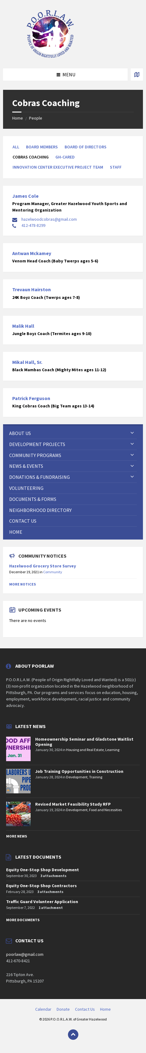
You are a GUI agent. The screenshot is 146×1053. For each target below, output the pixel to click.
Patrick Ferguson (31, 398)
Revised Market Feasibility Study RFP (73, 804)
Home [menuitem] (105, 1009)
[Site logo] (50, 56)
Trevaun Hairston (31, 289)
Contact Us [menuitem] (85, 1009)
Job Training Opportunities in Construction (79, 771)
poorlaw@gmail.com (24, 954)
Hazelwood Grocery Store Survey (42, 566)
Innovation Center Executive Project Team (58, 167)
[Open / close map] (137, 74)
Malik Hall (23, 326)
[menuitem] (73, 433)
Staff (116, 167)
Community (52, 572)
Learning (112, 749)
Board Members (42, 147)
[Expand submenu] (132, 433)
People (35, 118)
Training (95, 777)
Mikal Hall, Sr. (27, 362)
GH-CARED (65, 157)
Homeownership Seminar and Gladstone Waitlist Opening (84, 741)
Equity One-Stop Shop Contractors (41, 885)
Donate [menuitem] (63, 1009)
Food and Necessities (105, 809)
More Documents (22, 920)
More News (16, 836)
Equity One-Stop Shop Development (42, 869)
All (16, 147)
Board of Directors (86, 147)
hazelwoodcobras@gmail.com (49, 219)
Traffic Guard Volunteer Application (42, 901)
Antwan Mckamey (31, 253)
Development (77, 777)
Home (17, 118)
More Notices (22, 584)
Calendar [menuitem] (43, 1009)
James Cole (25, 196)
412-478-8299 (33, 225)
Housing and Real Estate (85, 749)
